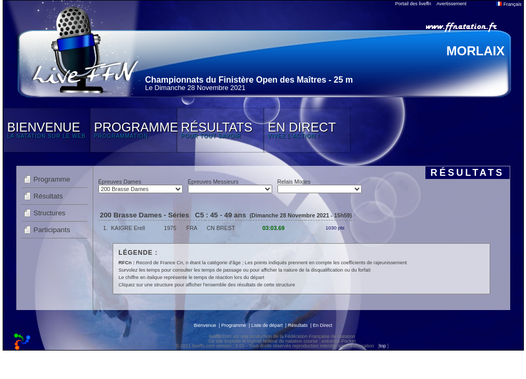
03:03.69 (273, 228)
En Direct (322, 325)
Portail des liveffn (413, 3)
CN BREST (221, 228)
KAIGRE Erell (128, 228)
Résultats (48, 196)
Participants (52, 230)
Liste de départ (267, 325)
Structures (50, 213)
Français (508, 4)
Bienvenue (205, 325)
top (382, 345)
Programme (52, 179)
